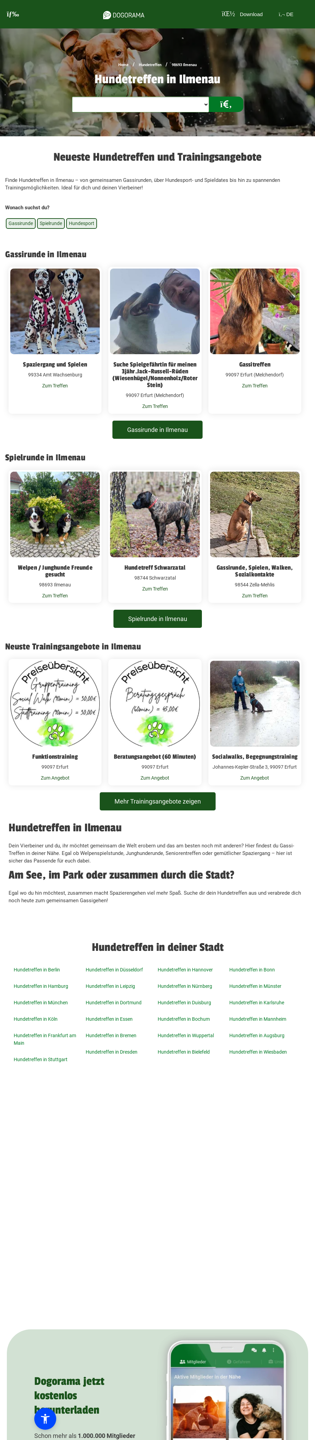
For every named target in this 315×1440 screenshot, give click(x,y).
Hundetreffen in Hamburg (41, 986)
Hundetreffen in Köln (36, 1019)
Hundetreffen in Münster (255, 986)
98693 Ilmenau (184, 65)
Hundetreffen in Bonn (252, 969)
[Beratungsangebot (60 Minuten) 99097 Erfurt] (154, 722)
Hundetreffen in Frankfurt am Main (45, 1039)
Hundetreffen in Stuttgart (41, 1059)
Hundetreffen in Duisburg (184, 1002)
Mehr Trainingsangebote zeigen (157, 801)
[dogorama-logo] (123, 14)
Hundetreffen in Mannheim (257, 1019)
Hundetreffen (150, 65)
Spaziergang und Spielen (55, 364)
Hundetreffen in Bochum (184, 1019)
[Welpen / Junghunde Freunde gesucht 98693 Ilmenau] (55, 536)
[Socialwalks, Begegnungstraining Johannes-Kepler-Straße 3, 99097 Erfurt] (254, 722)
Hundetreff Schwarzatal (154, 567)
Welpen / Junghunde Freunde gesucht (55, 571)
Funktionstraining (54, 756)
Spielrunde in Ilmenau (157, 618)
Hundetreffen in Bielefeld (184, 1052)
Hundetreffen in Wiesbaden (258, 1052)
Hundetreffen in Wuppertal (186, 1035)
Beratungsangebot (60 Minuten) (155, 756)
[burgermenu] (13, 14)
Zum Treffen (55, 385)
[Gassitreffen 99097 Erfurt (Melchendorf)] (254, 340)
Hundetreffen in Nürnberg (185, 986)
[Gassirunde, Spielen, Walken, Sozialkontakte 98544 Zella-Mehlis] (254, 536)
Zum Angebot (55, 778)
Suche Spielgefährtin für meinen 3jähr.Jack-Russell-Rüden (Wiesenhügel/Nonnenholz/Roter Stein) (154, 375)
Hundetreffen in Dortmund (114, 1002)
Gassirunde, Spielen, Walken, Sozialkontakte (255, 571)
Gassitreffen (254, 364)
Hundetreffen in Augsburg (256, 1035)
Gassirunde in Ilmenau (157, 429)
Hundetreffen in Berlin (37, 969)
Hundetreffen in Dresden (111, 1052)
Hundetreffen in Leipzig (110, 986)
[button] (45, 1419)
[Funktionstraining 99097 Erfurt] (55, 722)
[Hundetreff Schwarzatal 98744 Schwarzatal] (154, 536)
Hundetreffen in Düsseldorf (114, 969)
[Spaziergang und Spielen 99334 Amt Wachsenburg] (55, 340)
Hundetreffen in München (41, 1002)
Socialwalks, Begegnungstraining (255, 756)
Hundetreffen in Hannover (185, 969)
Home (123, 65)
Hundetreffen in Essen (109, 1019)
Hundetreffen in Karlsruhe (256, 1002)
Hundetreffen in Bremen (111, 1035)
